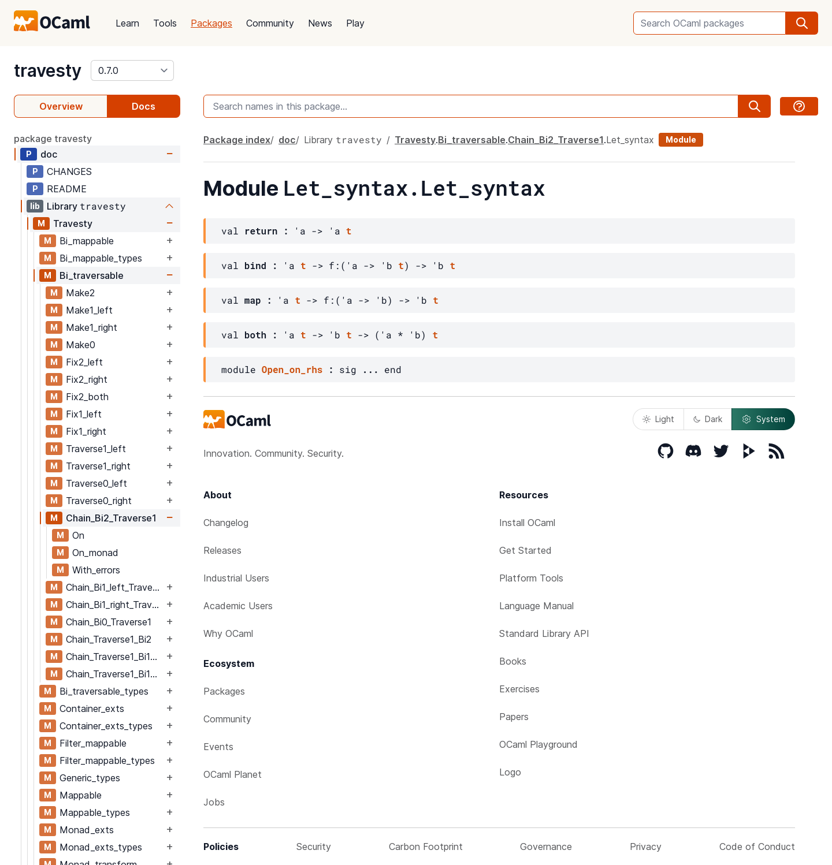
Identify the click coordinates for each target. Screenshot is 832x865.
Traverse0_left (96, 483)
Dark (707, 419)
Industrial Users (236, 578)
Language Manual (536, 606)
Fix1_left (84, 414)
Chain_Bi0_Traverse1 (108, 622)
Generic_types (90, 778)
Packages (211, 23)
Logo (510, 772)
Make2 (80, 293)
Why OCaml (228, 633)
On (78, 535)
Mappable (81, 795)
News (320, 23)
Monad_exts (87, 830)
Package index (236, 140)
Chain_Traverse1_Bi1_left (115, 656)
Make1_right (91, 327)
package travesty (53, 138)
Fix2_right (86, 379)
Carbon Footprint (426, 846)
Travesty (72, 223)
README (67, 189)
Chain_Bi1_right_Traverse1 (115, 604)
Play (355, 23)
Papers (514, 716)
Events (218, 746)
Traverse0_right (99, 500)
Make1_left (89, 310)
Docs (143, 106)
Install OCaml (527, 522)
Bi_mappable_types (101, 258)
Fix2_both (87, 396)
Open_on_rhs (292, 369)
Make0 (80, 345)
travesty (47, 70)
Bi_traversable (92, 275)
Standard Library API (544, 633)
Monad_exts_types (101, 847)
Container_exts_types (106, 726)
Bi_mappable (87, 241)
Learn (127, 23)
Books (512, 661)
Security (313, 846)
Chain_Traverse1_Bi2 (108, 639)
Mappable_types (95, 812)
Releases (222, 550)
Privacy (646, 846)
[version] (132, 70)
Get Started (525, 550)
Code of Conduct (757, 846)
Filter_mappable (93, 743)
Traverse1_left (96, 448)
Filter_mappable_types (107, 760)
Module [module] (681, 139)
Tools (165, 23)
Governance (546, 846)
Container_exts (92, 708)
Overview (61, 106)
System (763, 419)
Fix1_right (86, 431)
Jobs (214, 802)
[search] (802, 23)
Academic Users (238, 606)
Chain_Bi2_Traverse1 (111, 518)
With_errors (96, 570)
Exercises (519, 689)
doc (48, 154)
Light (658, 419)
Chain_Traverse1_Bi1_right (115, 674)
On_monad (95, 552)
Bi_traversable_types (104, 691)
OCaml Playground (538, 744)
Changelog (225, 522)
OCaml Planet (232, 774)
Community (270, 23)
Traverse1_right (98, 466)
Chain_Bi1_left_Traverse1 (115, 587)
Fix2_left (84, 362)
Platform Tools (531, 578)
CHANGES (69, 171)
